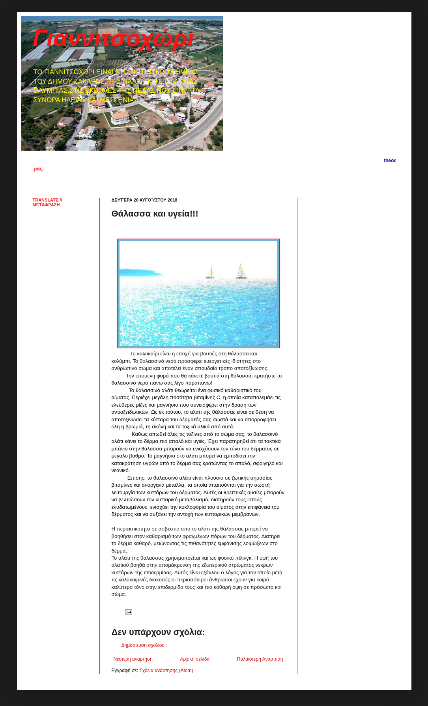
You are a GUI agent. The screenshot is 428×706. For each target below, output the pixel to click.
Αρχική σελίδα (194, 659)
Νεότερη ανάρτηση (133, 659)
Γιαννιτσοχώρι (113, 38)
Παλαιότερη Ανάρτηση (260, 659)
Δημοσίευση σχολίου (142, 645)
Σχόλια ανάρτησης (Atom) (166, 670)
